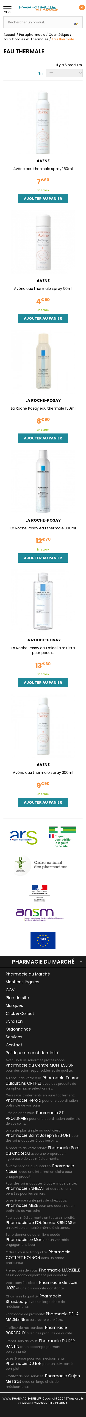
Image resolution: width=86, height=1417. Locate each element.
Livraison (14, 1021)
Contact (14, 1045)
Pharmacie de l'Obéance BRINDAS (39, 1222)
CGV (10, 990)
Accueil (9, 34)
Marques (14, 1005)
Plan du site (17, 998)
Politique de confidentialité (32, 1053)
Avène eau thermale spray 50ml (43, 288)
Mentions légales (22, 982)
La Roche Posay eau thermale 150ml (43, 408)
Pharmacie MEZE (22, 1205)
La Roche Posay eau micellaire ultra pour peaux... (43, 650)
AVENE (43, 161)
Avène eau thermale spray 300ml (43, 772)
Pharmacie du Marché (28, 974)
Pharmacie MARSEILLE (59, 1270)
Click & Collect (20, 1013)
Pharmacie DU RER (24, 1363)
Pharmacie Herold (23, 1100)
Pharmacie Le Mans (25, 1239)
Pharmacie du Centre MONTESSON (40, 1065)
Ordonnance (18, 1029)
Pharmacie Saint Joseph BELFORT (38, 1135)
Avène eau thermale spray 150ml (43, 168)
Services (14, 1037)
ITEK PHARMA (58, 1403)
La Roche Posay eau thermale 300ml (43, 528)
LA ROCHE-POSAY (43, 400)
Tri (40, 73)
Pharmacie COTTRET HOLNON (38, 1254)
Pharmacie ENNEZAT (25, 1188)
